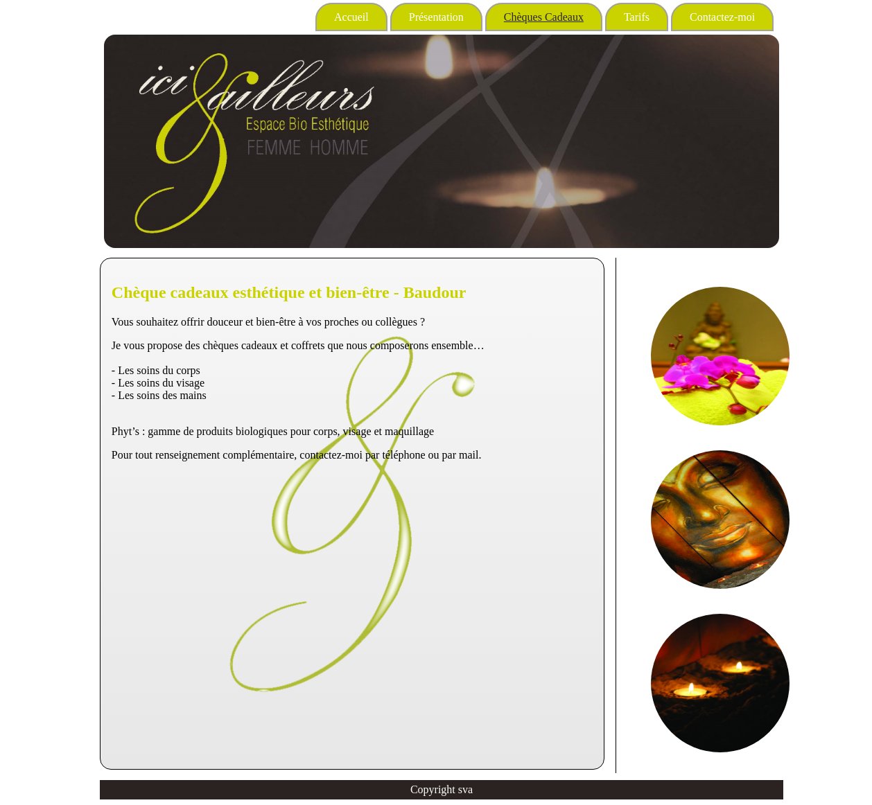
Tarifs (636, 17)
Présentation (436, 17)
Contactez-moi (722, 17)
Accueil (351, 17)
